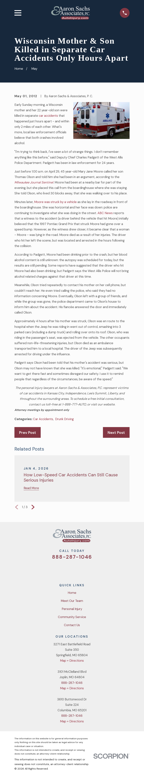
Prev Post (27, 432)
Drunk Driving (64, 419)
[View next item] (33, 507)
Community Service (72, 617)
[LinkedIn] (87, 569)
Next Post (116, 432)
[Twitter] (57, 569)
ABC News (105, 213)
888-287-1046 (72, 557)
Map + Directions (72, 660)
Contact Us (72, 625)
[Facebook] (67, 569)
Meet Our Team (72, 601)
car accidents (48, 116)
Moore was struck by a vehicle (55, 202)
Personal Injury (72, 609)
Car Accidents (43, 419)
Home (72, 593)
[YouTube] (77, 569)
